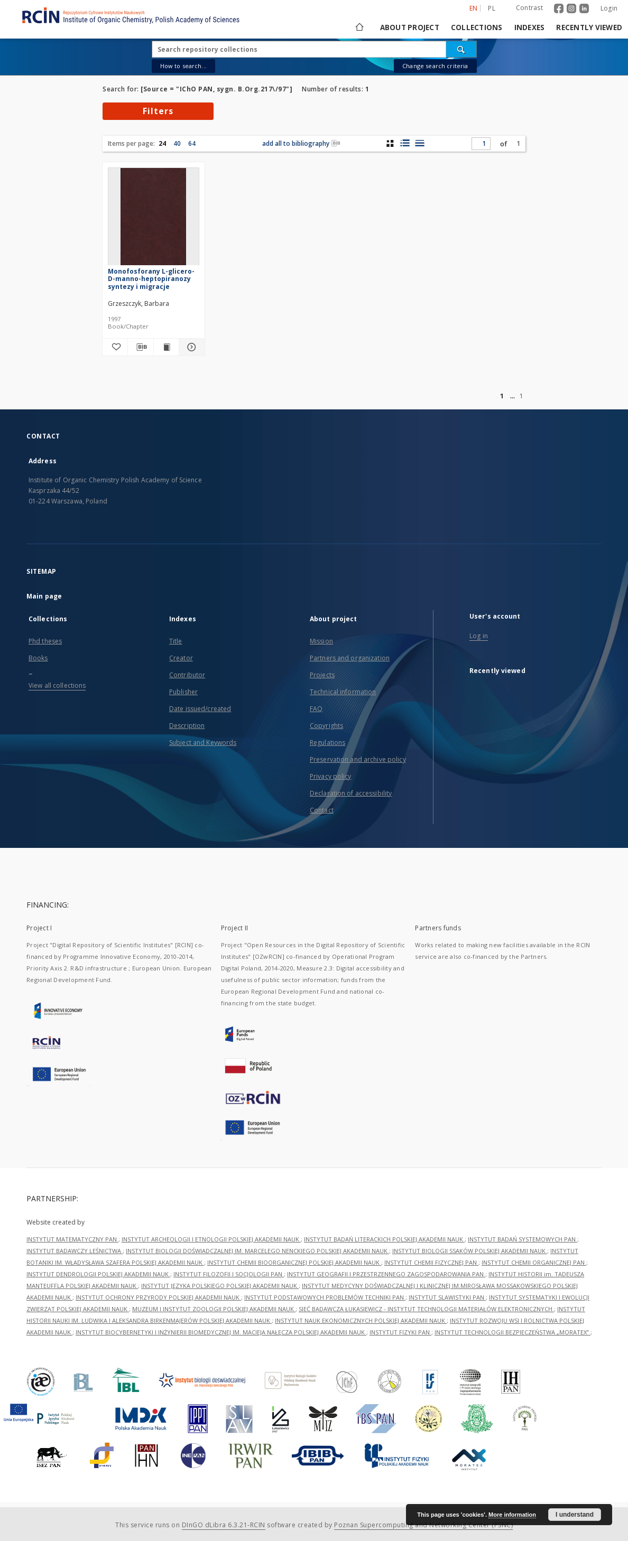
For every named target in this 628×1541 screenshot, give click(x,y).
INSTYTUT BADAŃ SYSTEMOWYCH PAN (522, 1239)
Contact (322, 810)
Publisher (183, 691)
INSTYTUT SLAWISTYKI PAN (447, 1297)
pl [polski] (491, 8)
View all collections (57, 685)
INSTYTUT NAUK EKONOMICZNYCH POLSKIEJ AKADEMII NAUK (361, 1320)
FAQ (316, 708)
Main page (44, 596)
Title (175, 641)
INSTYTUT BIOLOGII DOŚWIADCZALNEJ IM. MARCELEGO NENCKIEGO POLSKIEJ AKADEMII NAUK (257, 1251)
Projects (322, 674)
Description (187, 725)
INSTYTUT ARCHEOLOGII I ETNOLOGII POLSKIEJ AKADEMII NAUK (211, 1239)
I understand (575, 1514)
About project (409, 27)
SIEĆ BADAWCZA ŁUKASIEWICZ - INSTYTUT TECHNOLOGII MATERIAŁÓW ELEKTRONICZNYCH (426, 1309)
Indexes (529, 27)
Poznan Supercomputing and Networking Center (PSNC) (423, 1524)
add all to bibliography (301, 143)
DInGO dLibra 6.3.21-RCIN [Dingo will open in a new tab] (223, 1524)
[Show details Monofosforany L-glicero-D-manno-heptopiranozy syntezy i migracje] (190, 347)
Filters (158, 111)
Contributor (187, 674)
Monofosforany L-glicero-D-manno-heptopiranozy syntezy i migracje (151, 279)
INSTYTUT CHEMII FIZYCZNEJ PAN (431, 1262)
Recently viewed (589, 27)
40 (177, 143)
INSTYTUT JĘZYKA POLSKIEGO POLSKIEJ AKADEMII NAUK (220, 1286)
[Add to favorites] (115, 347)
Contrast (529, 7)
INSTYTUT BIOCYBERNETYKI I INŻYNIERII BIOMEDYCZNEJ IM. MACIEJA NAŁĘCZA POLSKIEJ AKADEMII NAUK (221, 1332)
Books (38, 657)
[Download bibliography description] (140, 347)
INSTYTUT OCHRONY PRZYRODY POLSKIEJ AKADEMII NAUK (158, 1297)
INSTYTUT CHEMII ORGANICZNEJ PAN (534, 1262)
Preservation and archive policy (358, 759)
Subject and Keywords (202, 742)
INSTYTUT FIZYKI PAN (400, 1332)
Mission (321, 641)
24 (162, 143)
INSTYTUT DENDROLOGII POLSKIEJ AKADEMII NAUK (98, 1274)
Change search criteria (435, 66)
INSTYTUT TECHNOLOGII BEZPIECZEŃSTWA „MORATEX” (512, 1332)
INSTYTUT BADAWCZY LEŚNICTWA (74, 1251)
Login (609, 8)
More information (512, 1514)
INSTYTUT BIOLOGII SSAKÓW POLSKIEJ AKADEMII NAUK (469, 1251)
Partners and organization (350, 657)
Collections (477, 27)
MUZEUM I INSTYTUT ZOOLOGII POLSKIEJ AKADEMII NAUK (213, 1309)
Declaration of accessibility (351, 793)
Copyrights (326, 725)
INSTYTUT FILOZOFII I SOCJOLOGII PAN (228, 1274)
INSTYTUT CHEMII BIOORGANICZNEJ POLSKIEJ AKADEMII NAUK (294, 1262)
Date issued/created (200, 708)
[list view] (419, 143)
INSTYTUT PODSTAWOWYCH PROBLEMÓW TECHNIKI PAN (324, 1297)
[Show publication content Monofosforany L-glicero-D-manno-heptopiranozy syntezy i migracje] (166, 347)
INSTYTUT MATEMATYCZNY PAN (72, 1239)
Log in (478, 635)
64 (192, 143)
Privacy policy (331, 776)
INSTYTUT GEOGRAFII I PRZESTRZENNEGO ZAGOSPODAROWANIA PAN (386, 1274)
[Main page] (359, 27)
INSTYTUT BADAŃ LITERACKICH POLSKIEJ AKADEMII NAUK (384, 1239)
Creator (181, 657)
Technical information (343, 691)
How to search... (183, 66)
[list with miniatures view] (405, 143)
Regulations (327, 742)
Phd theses (45, 641)
